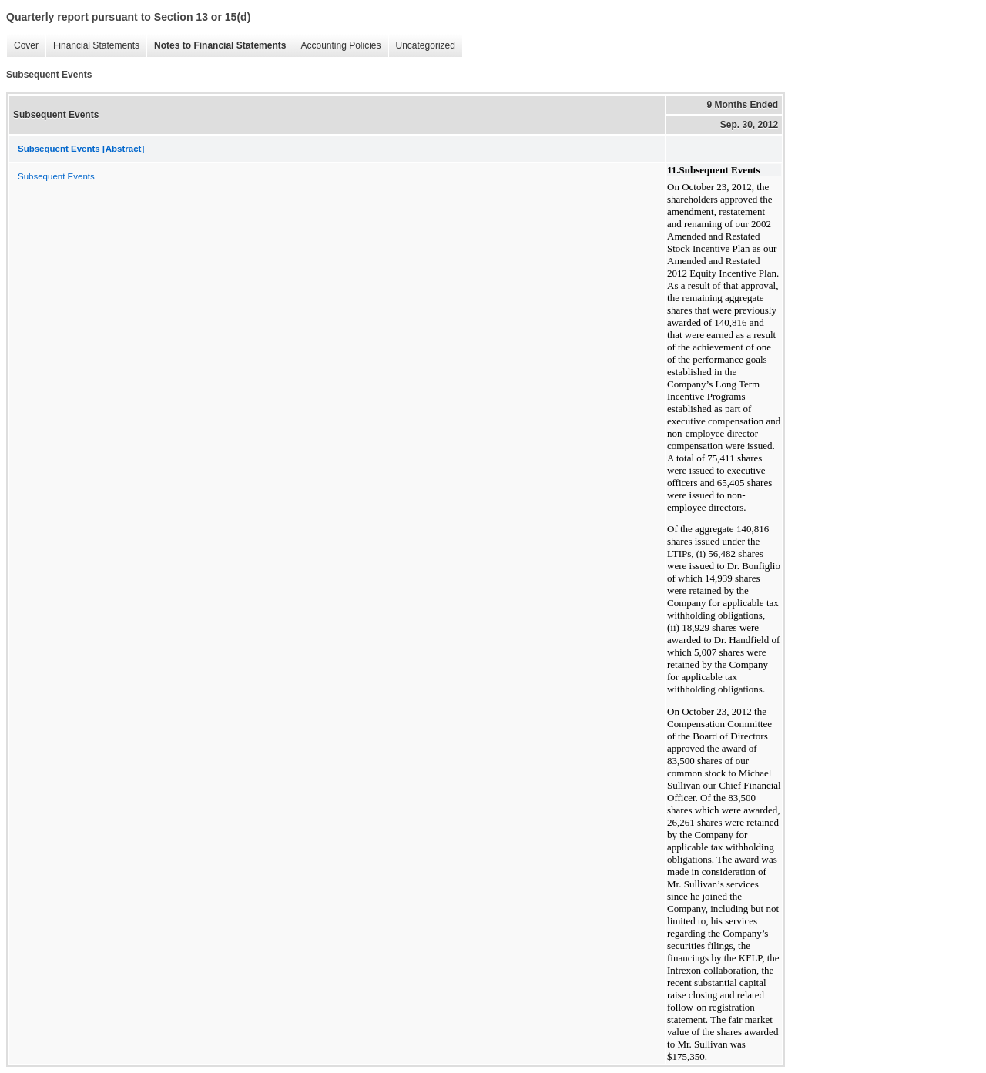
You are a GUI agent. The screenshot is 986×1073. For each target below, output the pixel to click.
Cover (22, 46)
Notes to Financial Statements (216, 46)
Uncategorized (421, 46)
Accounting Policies (337, 46)
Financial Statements (92, 46)
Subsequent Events (56, 176)
